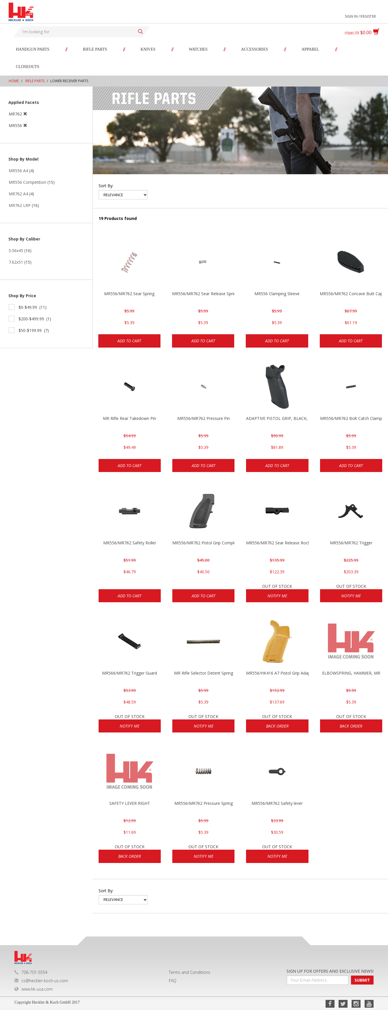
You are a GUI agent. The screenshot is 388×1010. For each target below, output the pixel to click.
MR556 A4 (18, 170)
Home (14, 80)
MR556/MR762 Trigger (351, 543)
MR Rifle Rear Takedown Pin (129, 418)
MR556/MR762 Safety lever (277, 803)
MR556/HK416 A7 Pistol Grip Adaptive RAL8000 (277, 673)
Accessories (254, 49)
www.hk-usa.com (33, 989)
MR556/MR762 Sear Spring (129, 293)
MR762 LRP (20, 205)
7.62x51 (16, 262)
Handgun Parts (32, 49)
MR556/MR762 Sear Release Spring (203, 293)
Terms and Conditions (189, 972)
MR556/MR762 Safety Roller (129, 543)
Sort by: (106, 185)
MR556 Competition (27, 182)
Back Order (277, 726)
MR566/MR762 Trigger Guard (129, 673)
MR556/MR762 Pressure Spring (203, 803)
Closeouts (27, 67)
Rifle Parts (95, 49)
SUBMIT (362, 980)
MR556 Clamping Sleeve (277, 293)
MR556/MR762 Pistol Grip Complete (203, 543)
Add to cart (129, 341)
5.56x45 (16, 250)
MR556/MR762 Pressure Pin (203, 418)
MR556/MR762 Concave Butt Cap (351, 293)
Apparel (310, 49)
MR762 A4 (18, 194)
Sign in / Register (360, 16)
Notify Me (277, 595)
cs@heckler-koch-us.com (41, 980)
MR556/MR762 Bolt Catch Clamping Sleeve (351, 418)
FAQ (172, 980)
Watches (198, 49)
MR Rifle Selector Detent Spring (203, 673)
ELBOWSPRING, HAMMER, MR (351, 673)
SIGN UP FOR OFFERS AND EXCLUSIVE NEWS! (330, 971)
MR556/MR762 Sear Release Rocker (277, 543)
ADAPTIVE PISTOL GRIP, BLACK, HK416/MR (277, 418)
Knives (148, 49)
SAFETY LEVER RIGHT (129, 803)
